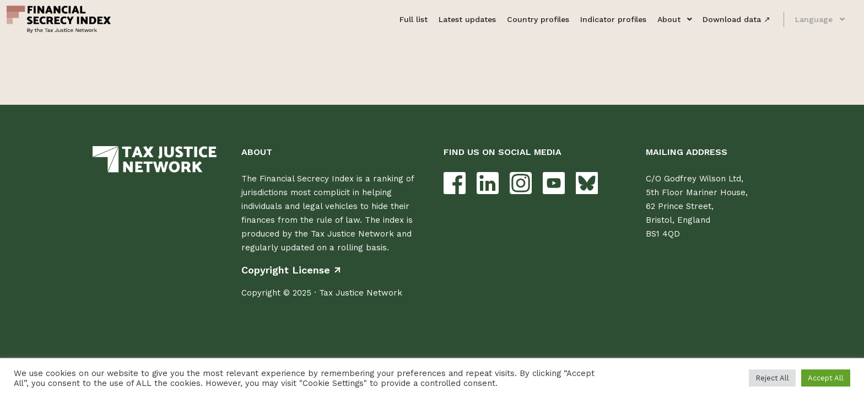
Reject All (772, 378)
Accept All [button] (826, 378)
